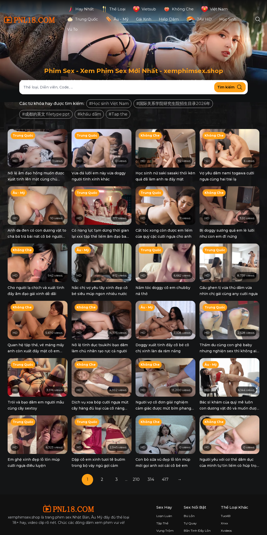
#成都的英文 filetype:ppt (46, 114)
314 (150, 463)
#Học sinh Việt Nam (109, 103)
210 (136, 463)
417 (165, 463)
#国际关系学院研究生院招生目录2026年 (173, 103)
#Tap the (118, 114)
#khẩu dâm (89, 114)
